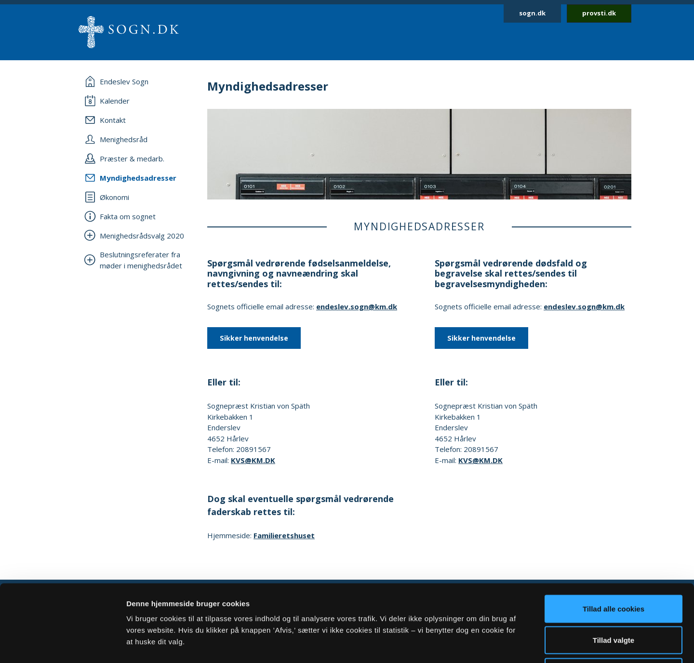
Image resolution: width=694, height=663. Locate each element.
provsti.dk (599, 13)
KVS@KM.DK (253, 460)
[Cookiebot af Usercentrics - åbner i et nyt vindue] (62, 644)
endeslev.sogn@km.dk (356, 306)
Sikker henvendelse (254, 338)
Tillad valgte (613, 568)
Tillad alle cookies (613, 536)
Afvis (614, 600)
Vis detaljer (500, 644)
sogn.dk (532, 13)
